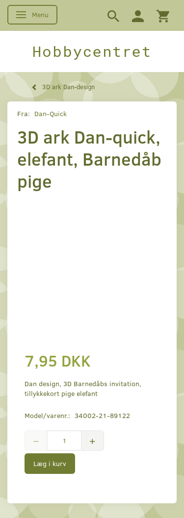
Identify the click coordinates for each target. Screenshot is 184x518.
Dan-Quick (50, 113)
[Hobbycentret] (92, 51)
